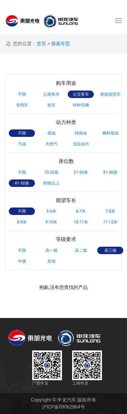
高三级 (110, 250)
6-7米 (81, 211)
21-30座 (80, 172)
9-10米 (51, 222)
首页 (41, 43)
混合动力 (81, 144)
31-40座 (110, 172)
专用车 (22, 105)
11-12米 (110, 222)
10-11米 (80, 222)
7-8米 (110, 211)
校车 (51, 105)
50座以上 (51, 183)
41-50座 (22, 183)
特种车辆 (81, 105)
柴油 (51, 133)
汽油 (22, 144)
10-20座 (51, 172)
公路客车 (51, 94)
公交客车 (81, 94)
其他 (51, 261)
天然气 (51, 144)
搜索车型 (60, 43)
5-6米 (51, 211)
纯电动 (81, 133)
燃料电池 (110, 133)
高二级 (81, 250)
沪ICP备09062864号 (63, 407)
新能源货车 (110, 94)
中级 (22, 261)
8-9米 (22, 222)
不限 (22, 94)
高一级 (51, 250)
